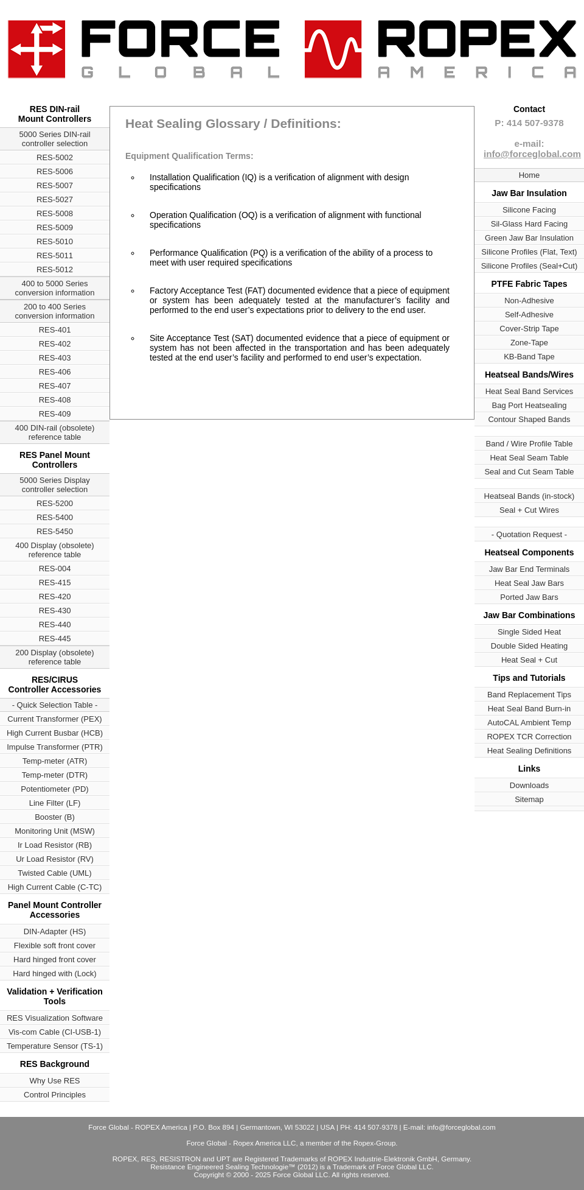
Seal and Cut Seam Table (529, 471)
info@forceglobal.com (532, 154)
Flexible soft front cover (55, 945)
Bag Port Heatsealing (529, 405)
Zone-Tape (529, 342)
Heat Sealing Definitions (529, 750)
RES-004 (55, 568)
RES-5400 (54, 517)
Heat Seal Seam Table (529, 457)
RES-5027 (54, 199)
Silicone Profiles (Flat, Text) (529, 251)
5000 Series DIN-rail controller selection (54, 139)
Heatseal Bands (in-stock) (529, 496)
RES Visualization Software (55, 1018)
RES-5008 (54, 213)
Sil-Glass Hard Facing (529, 223)
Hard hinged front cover (54, 959)
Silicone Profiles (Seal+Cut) (529, 265)
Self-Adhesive (529, 314)
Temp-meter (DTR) (55, 775)
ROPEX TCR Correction (529, 736)
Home (529, 175)
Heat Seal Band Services (529, 391)
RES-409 (55, 413)
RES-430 (55, 610)
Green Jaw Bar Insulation (529, 237)
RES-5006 (54, 171)
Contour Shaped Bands (529, 419)
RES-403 (55, 357)
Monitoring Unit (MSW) (54, 831)
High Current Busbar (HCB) (55, 733)
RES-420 (55, 596)
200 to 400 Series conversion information (55, 311)
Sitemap (529, 799)
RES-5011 (54, 255)
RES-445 (55, 638)
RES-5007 (54, 185)
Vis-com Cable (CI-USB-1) (55, 1032)
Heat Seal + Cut (529, 659)
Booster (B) (55, 817)
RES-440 (55, 624)
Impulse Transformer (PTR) (54, 747)
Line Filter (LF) (55, 803)
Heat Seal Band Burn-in (529, 708)
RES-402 (55, 343)
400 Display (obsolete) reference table (54, 550)
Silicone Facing (529, 209)
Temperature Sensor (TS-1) (55, 1046)
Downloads (529, 785)
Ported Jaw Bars (529, 597)
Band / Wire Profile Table (529, 443)
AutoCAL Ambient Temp (529, 722)
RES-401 (55, 329)
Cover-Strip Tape (528, 328)
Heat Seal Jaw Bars (529, 583)
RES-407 (55, 385)
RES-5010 (54, 241)
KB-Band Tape (529, 356)
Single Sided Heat (529, 631)
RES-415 (55, 582)
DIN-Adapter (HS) (55, 931)
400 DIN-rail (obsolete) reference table (55, 432)
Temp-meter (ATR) (55, 761)
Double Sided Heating (529, 645)
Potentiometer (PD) (54, 789)
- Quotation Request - (529, 534)
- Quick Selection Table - (55, 704)
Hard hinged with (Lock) (54, 973)
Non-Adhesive (529, 300)
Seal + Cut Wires (529, 510)
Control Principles (55, 1094)
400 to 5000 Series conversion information (55, 288)
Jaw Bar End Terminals (529, 569)
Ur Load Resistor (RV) (55, 859)
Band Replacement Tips (529, 694)
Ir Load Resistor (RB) (55, 845)
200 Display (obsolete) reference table (54, 657)
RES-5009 (54, 227)
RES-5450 (54, 531)
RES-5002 (54, 157)
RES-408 (55, 399)
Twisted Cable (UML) (54, 873)
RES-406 (55, 371)
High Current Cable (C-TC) (55, 887)
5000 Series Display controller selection (54, 485)
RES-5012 (54, 269)
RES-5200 (54, 503)
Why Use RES (54, 1080)
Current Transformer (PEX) (54, 719)
